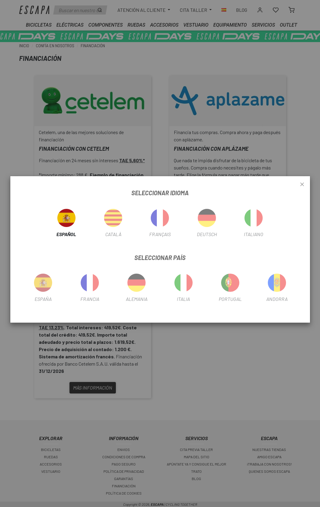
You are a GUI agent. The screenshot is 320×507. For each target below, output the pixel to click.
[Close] (302, 184)
